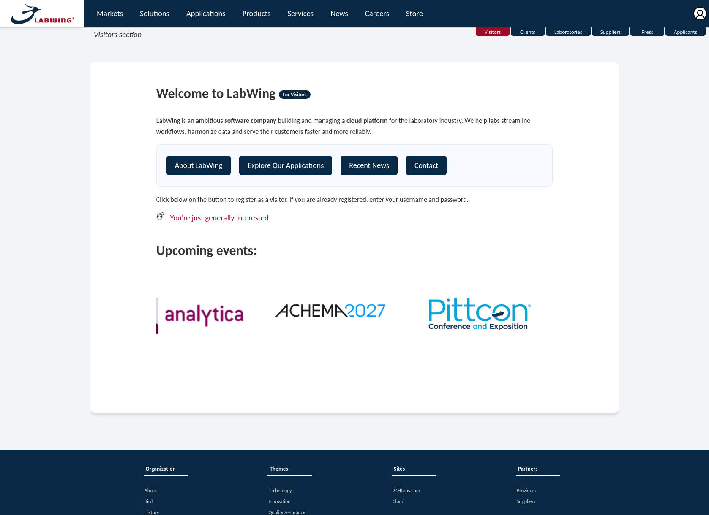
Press (647, 32)
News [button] (339, 13)
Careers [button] (377, 13)
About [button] (151, 490)
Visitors (492, 32)
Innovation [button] (279, 501)
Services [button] (300, 13)
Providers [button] (526, 490)
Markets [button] (110, 13)
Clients (527, 32)
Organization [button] (161, 469)
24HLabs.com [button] (406, 490)
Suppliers (610, 32)
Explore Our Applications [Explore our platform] (286, 165)
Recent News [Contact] (369, 165)
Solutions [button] (154, 13)
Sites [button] (399, 469)
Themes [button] (279, 469)
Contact (426, 165)
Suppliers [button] (526, 501)
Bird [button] (149, 501)
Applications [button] (206, 13)
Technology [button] (280, 490)
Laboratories (568, 32)
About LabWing (199, 165)
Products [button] (256, 13)
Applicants (685, 32)
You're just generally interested (219, 217)
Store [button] (414, 13)
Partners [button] (528, 469)
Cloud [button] (398, 501)
